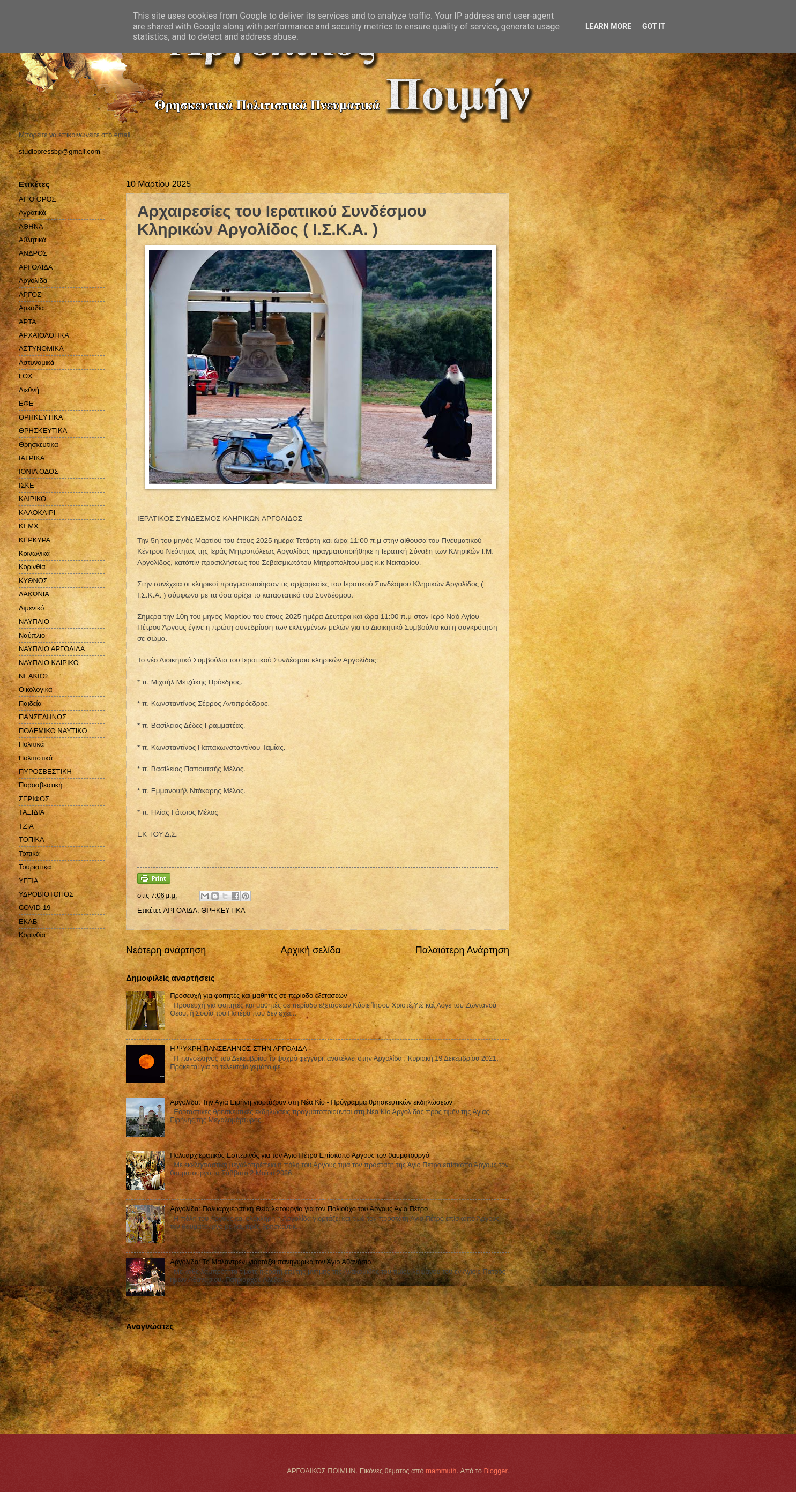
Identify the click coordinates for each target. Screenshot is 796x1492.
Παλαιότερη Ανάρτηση (462, 950)
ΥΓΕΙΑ (28, 881)
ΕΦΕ (26, 403)
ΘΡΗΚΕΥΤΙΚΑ (223, 910)
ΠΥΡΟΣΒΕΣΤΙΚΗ (45, 771)
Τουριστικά (35, 867)
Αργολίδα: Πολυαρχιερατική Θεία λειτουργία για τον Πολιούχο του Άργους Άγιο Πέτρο (299, 1209)
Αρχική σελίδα (310, 950)
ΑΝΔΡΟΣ (33, 253)
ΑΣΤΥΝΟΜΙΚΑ (41, 349)
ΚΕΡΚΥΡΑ (34, 540)
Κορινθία (32, 567)
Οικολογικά (36, 689)
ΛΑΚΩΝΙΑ (34, 594)
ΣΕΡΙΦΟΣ (34, 799)
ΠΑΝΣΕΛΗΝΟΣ (42, 717)
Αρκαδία (31, 308)
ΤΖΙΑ (26, 826)
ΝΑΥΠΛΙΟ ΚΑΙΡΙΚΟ (49, 663)
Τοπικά (29, 853)
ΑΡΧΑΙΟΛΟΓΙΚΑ (44, 335)
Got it (653, 26)
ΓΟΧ (26, 376)
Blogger (495, 1471)
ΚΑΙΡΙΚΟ (32, 499)
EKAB (28, 921)
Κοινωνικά (34, 553)
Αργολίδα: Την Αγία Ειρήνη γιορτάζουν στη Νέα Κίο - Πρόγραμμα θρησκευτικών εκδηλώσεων (311, 1102)
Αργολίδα (33, 281)
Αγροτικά (32, 212)
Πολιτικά (31, 744)
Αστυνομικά (36, 363)
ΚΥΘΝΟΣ (33, 581)
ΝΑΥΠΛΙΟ (34, 621)
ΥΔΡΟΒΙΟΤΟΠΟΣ (46, 894)
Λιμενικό (31, 608)
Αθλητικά (32, 240)
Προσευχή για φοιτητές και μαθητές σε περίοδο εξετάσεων (258, 995)
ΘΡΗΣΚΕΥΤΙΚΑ (43, 431)
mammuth (441, 1471)
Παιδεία (30, 703)
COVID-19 (34, 908)
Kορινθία (32, 935)
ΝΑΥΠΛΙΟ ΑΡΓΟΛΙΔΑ (52, 649)
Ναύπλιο (32, 635)
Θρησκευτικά (38, 445)
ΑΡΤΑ (27, 322)
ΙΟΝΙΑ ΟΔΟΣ (38, 471)
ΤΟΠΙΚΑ (31, 839)
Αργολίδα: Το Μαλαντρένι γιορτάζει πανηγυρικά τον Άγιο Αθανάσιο (270, 1262)
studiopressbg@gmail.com (59, 151)
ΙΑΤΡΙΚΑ (31, 458)
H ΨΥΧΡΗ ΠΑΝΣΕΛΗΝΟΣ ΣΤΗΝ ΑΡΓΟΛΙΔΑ (238, 1049)
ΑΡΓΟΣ (30, 294)
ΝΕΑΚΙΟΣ (34, 676)
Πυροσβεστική (40, 785)
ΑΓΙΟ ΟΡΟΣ (37, 199)
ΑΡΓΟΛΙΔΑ (180, 910)
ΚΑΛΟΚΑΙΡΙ (37, 513)
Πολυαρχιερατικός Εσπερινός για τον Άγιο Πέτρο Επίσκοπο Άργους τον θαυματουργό (299, 1155)
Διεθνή (29, 390)
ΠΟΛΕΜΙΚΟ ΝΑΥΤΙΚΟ (53, 731)
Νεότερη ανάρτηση (166, 950)
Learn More (608, 26)
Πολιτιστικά (36, 758)
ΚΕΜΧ (29, 526)
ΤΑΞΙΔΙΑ (31, 812)
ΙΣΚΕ (26, 485)
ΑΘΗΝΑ (31, 226)
